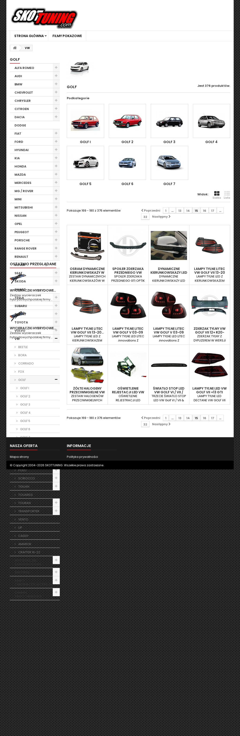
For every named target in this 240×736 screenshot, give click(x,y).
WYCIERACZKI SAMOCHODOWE (28, 562)
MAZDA (20, 174)
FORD (19, 142)
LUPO (22, 453)
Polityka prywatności (82, 714)
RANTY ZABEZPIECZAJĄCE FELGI (33, 582)
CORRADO (26, 363)
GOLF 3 (24, 404)
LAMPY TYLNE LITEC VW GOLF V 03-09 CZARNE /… (127, 332)
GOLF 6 (24, 429)
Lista (227, 195)
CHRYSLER (23, 101)
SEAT (18, 273)
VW (17, 339)
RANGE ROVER (26, 248)
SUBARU (21, 306)
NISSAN (20, 215)
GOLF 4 (24, 412)
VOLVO (20, 330)
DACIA (20, 117)
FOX (21, 371)
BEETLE (23, 347)
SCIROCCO (26, 478)
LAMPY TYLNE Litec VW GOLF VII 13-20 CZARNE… (209, 272)
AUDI (18, 76)
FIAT (18, 133)
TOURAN (24, 503)
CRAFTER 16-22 (29, 552)
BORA (22, 355)
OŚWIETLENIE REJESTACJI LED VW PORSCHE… (128, 392)
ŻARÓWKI (22, 572)
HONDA (20, 166)
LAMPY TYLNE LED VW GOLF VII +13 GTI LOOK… (209, 392)
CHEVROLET (24, 92)
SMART (20, 289)
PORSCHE (22, 240)
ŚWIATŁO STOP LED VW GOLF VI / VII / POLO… (168, 392)
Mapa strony (19, 714)
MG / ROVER (24, 191)
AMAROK (24, 544)
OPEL (18, 224)
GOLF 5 (24, 421)
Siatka (217, 195)
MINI (18, 199)
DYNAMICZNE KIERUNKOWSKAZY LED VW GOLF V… (168, 272)
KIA (17, 158)
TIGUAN (23, 486)
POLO (22, 470)
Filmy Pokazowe (67, 36)
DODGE (20, 125)
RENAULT (21, 256)
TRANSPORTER (28, 511)
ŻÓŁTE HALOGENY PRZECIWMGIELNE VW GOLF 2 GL (87, 392)
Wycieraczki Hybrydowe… (33, 634)
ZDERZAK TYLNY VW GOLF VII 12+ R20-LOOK (209, 332)
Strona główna (29, 36)
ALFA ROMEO (24, 68)
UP (20, 527)
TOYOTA (21, 322)
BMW (18, 84)
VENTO (23, 519)
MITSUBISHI (24, 207)
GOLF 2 (24, 396)
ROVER (20, 265)
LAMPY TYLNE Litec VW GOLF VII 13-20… (87, 330)
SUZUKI (20, 314)
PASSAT (24, 462)
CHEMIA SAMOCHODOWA (28, 594)
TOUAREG (25, 495)
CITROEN (22, 109)
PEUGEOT (22, 232)
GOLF (22, 380)
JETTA (22, 445)
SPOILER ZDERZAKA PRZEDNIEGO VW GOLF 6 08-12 (128, 272)
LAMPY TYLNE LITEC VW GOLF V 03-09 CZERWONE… (168, 332)
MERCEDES (23, 183)
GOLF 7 (24, 437)
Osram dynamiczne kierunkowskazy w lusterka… (87, 272)
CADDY (23, 536)
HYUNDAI (22, 150)
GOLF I (24, 388)
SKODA (20, 281)
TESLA (19, 298)
